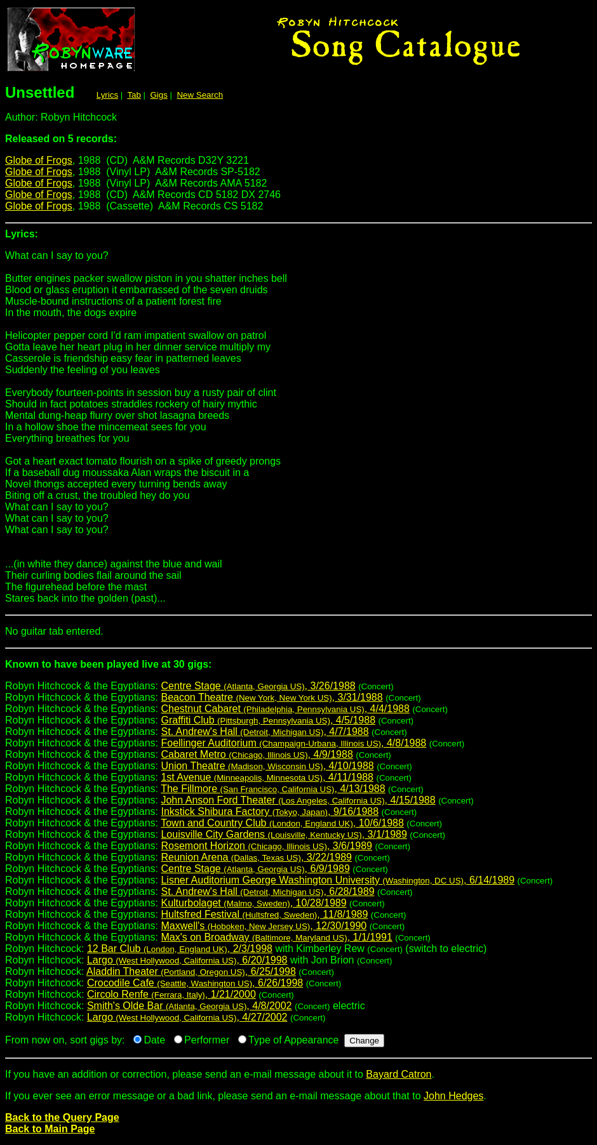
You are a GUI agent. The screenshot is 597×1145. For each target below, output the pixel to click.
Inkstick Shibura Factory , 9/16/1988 (270, 811)
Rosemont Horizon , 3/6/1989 (266, 845)
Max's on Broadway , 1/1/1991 (276, 937)
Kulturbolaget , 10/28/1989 (253, 902)
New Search (200, 95)
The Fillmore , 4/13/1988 (273, 788)
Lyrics (107, 95)
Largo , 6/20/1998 (187, 960)
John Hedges (453, 1095)
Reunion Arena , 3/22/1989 (256, 857)
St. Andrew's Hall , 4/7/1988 (264, 731)
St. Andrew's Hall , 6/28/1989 (267, 891)
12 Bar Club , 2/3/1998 (179, 948)
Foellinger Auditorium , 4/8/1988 (293, 743)
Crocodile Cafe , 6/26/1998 (195, 982)
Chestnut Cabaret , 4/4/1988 (285, 708)
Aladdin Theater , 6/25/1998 (191, 971)
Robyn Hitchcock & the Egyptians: (298, 669)
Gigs (158, 95)
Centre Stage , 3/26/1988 (258, 685)
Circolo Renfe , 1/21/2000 (171, 994)
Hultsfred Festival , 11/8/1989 (264, 914)
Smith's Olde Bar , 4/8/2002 (189, 1005)
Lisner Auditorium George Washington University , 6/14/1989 (337, 880)
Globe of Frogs (38, 160)
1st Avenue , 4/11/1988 (267, 777)
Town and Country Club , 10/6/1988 (282, 822)
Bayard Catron (398, 1074)
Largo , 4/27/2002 (187, 1017)
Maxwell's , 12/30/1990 (263, 925)
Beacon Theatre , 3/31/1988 (271, 697)
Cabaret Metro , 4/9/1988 (256, 754)
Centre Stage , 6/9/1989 (255, 868)
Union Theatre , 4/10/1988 (267, 765)
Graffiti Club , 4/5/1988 (268, 720)
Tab (134, 95)
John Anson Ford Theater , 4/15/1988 (298, 800)
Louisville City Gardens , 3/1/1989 (283, 834)
